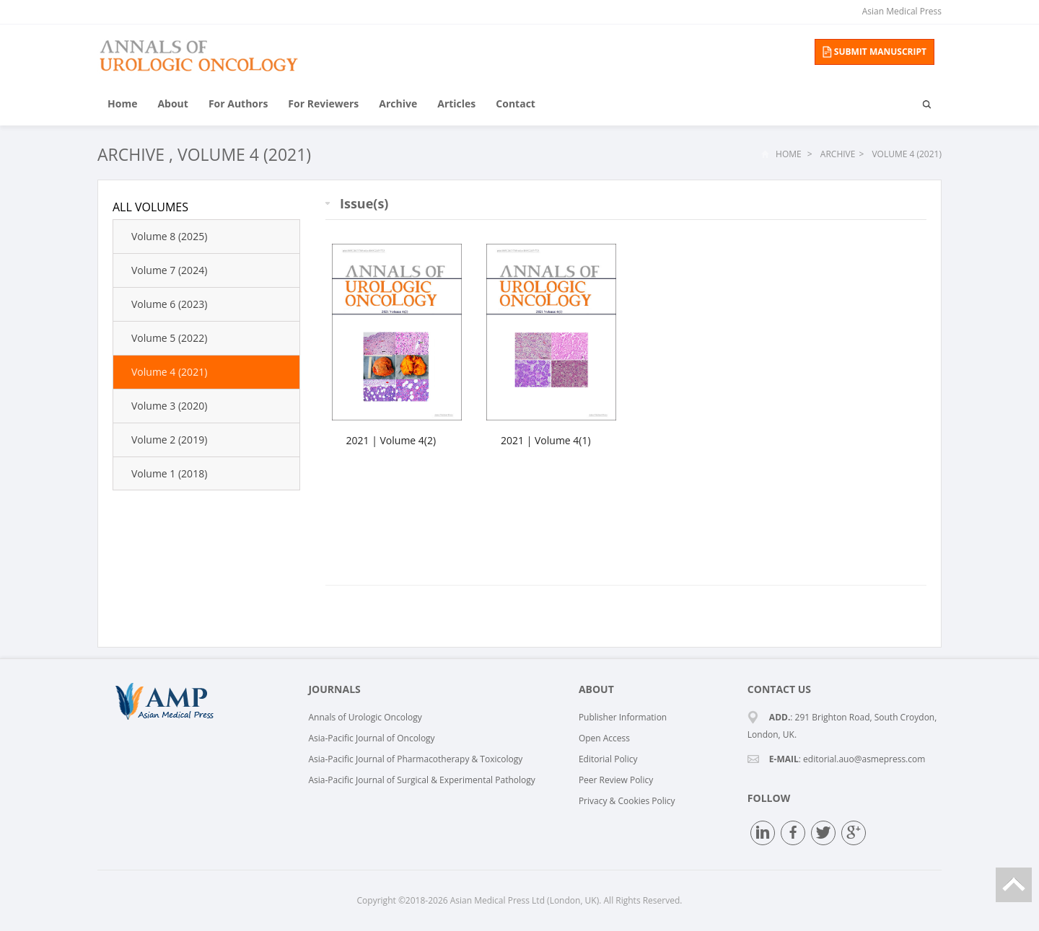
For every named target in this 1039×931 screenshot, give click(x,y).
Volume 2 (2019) (169, 439)
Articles (456, 103)
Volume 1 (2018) (169, 473)
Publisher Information (623, 717)
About (172, 103)
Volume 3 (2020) (169, 405)
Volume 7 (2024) (169, 270)
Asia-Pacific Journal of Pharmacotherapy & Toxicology (415, 759)
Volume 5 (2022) (169, 338)
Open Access (604, 738)
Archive (398, 103)
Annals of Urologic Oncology (364, 717)
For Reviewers (323, 103)
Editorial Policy (608, 759)
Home (122, 103)
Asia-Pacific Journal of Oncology (371, 738)
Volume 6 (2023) (169, 304)
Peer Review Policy (616, 780)
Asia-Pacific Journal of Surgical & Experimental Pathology (421, 780)
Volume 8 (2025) (169, 236)
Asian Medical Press (902, 11)
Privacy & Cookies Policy (627, 801)
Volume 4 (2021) (244, 154)
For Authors (238, 103)
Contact (515, 103)
